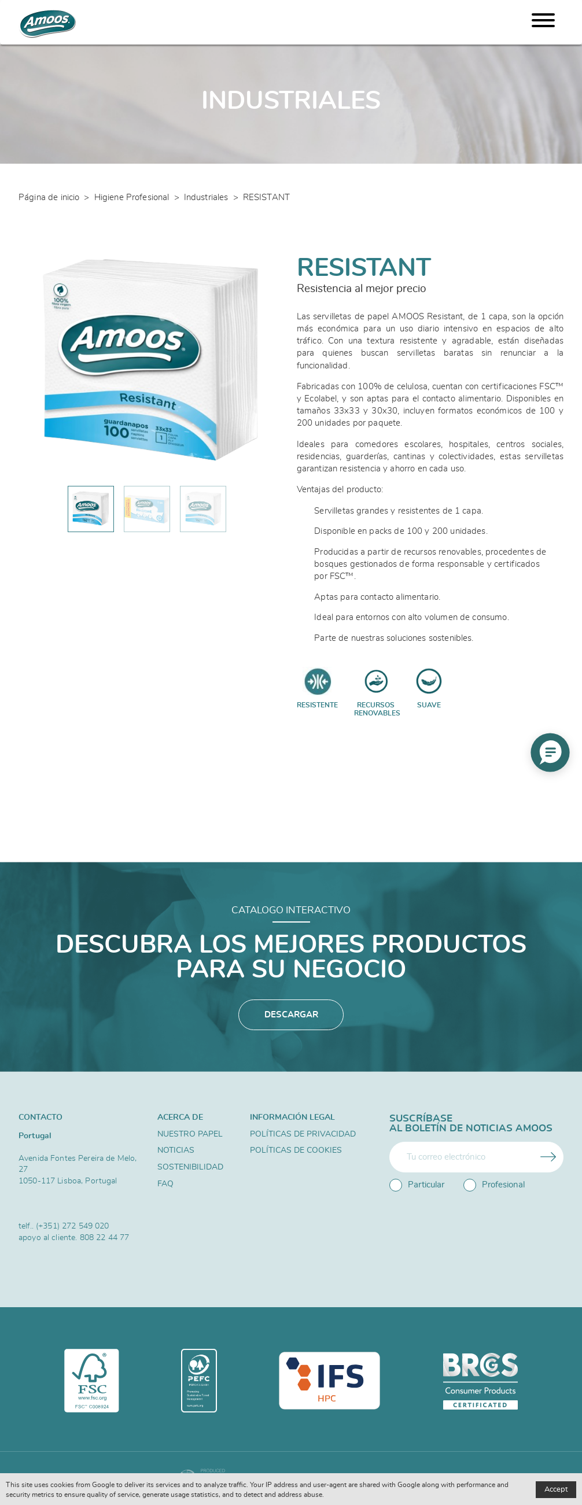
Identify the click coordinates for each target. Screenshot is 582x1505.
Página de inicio (49, 197)
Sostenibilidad (190, 1167)
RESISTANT (266, 197)
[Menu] (543, 22)
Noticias (175, 1150)
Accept (556, 1489)
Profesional (494, 1185)
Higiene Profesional (132, 197)
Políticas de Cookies (296, 1150)
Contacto (40, 1117)
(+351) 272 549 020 (72, 1226)
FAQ (165, 1184)
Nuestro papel (190, 1134)
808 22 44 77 (105, 1237)
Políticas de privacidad (303, 1134)
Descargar (291, 1014)
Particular (416, 1185)
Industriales (206, 197)
